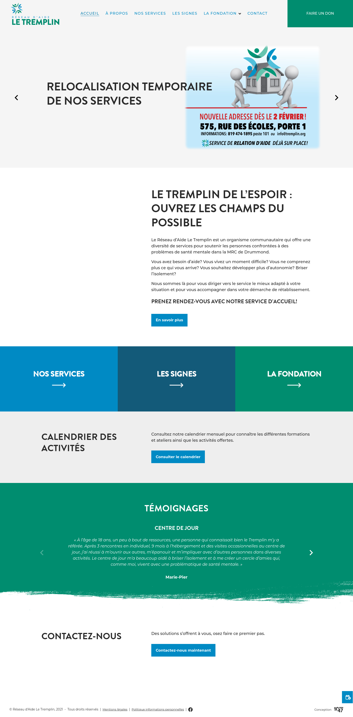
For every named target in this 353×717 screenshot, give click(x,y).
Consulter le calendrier (180, 481)
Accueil (90, 13)
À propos (117, 13)
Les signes (184, 13)
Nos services (150, 13)
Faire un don (320, 13)
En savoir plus (170, 320)
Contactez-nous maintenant (185, 675)
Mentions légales (115, 709)
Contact (257, 13)
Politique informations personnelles (162, 709)
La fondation (220, 13)
